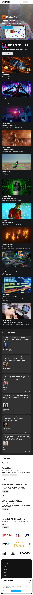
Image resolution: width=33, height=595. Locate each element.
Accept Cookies (16, 590)
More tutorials (13, 475)
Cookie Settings (6, 590)
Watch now (5, 475)
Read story (27, 352)
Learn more (5, 527)
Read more (5, 491)
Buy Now (26, 1)
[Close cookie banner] (30, 580)
